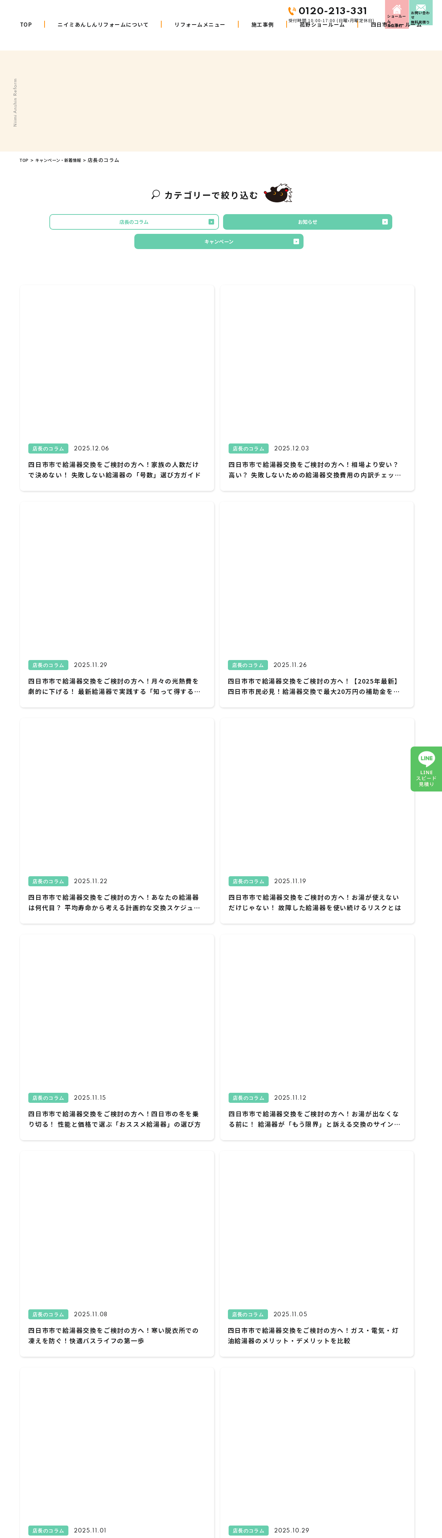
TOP (26, 37)
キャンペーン (308, 223)
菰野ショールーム (322, 37)
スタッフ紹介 (352, 1389)
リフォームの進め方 (176, 1451)
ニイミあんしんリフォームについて (103, 37)
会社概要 (273, 1405)
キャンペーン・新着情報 (67, 159)
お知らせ (218, 223)
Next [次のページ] (305, 1186)
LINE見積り (275, 1451)
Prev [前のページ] (136, 1186)
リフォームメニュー (200, 37)
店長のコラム (129, 223)
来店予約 (344, 11)
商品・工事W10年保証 (178, 1436)
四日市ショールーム (396, 37)
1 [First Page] (156, 1185)
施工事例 (262, 37)
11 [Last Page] (286, 1185)
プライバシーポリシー (361, 1436)
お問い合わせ (411, 11)
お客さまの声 (277, 1389)
